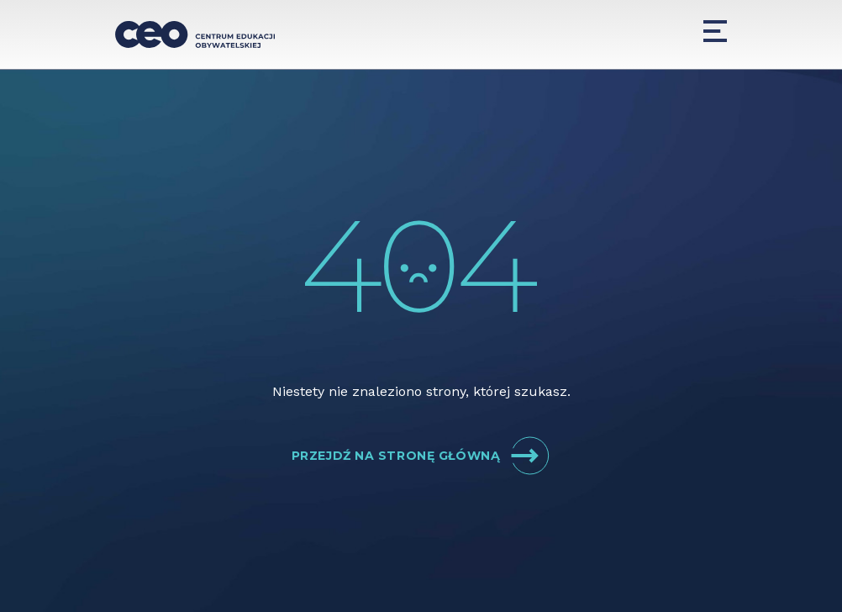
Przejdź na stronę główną (421, 455)
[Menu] (715, 31)
